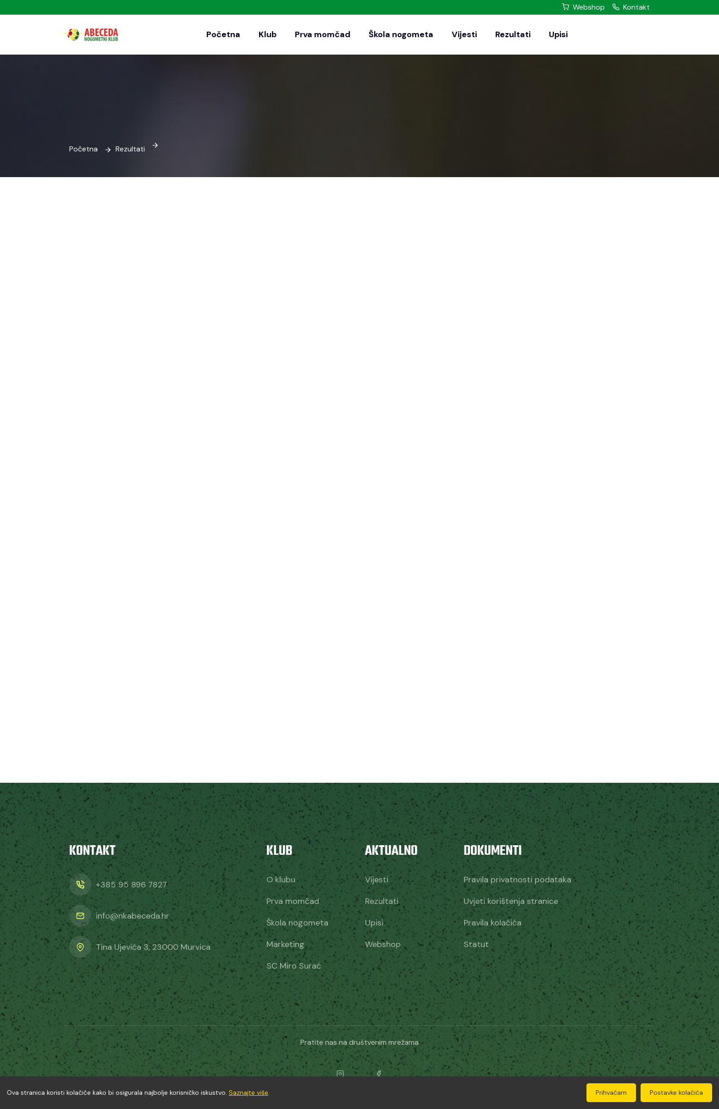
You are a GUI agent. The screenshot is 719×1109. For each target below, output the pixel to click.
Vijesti (464, 34)
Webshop (583, 7)
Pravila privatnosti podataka (517, 879)
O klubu (280, 879)
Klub (268, 34)
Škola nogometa (401, 34)
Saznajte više (248, 1092)
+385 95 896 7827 (131, 884)
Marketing (285, 944)
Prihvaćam (611, 1092)
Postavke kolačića (676, 1092)
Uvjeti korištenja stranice (511, 901)
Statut (476, 944)
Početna (223, 34)
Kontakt (631, 7)
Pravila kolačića (492, 922)
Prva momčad (322, 34)
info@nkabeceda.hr (132, 915)
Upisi (558, 34)
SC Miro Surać (293, 965)
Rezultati (513, 34)
